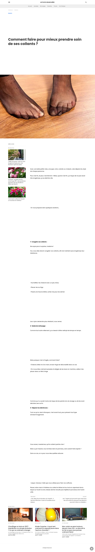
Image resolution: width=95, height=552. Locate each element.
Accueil (30, 6)
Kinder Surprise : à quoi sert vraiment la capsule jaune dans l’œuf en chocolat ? (47, 528)
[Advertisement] (47, 25)
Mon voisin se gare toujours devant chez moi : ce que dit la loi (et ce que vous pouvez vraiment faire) (73, 529)
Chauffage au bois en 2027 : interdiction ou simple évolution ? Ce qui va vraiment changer (20, 528)
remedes (36, 6)
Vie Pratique (62, 6)
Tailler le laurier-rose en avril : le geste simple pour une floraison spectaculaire (17, 163)
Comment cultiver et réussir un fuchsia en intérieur (16, 199)
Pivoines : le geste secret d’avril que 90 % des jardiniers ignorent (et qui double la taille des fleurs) (17, 182)
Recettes (49, 6)
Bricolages (43, 6)
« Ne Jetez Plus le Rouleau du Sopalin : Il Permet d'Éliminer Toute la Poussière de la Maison (43, 500)
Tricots (55, 6)
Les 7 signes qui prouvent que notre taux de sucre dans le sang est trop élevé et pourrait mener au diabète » (74, 500)
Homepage (10, 10)
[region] (47, 59)
